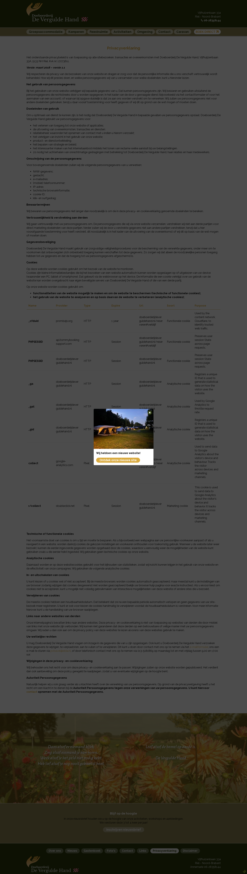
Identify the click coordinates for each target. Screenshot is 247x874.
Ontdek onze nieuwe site (118, 460)
